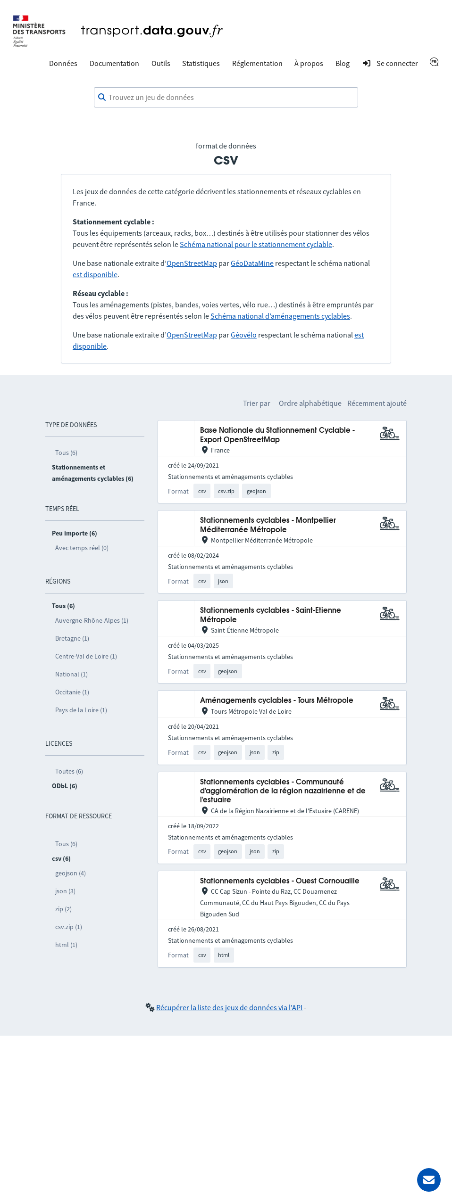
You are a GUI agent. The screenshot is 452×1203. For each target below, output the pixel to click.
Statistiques (201, 63)
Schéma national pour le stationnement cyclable (256, 244)
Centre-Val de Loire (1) (86, 656)
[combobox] (226, 97)
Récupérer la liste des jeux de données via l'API (229, 1007)
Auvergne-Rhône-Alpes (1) (91, 620)
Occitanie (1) (72, 692)
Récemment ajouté (377, 403)
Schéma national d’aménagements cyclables (280, 316)
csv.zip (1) (68, 927)
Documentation (114, 63)
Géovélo (244, 334)
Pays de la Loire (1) (81, 710)
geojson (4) (70, 873)
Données (63, 63)
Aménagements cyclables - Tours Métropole (276, 700)
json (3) (65, 891)
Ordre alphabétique (310, 403)
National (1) (71, 674)
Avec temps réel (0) (82, 548)
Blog (342, 63)
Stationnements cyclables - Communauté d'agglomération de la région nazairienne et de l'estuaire (283, 791)
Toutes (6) (69, 771)
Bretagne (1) (72, 638)
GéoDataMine (252, 263)
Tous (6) (66, 452)
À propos (308, 63)
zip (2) (63, 909)
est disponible (95, 274)
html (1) (66, 944)
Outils (160, 63)
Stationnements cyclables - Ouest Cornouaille (280, 881)
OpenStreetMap (192, 263)
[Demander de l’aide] (429, 1180)
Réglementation (257, 63)
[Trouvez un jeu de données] (226, 97)
